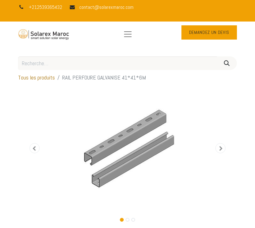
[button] (34, 148)
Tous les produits (36, 77)
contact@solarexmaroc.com (106, 7)
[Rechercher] (227, 63)
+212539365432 (45, 7)
